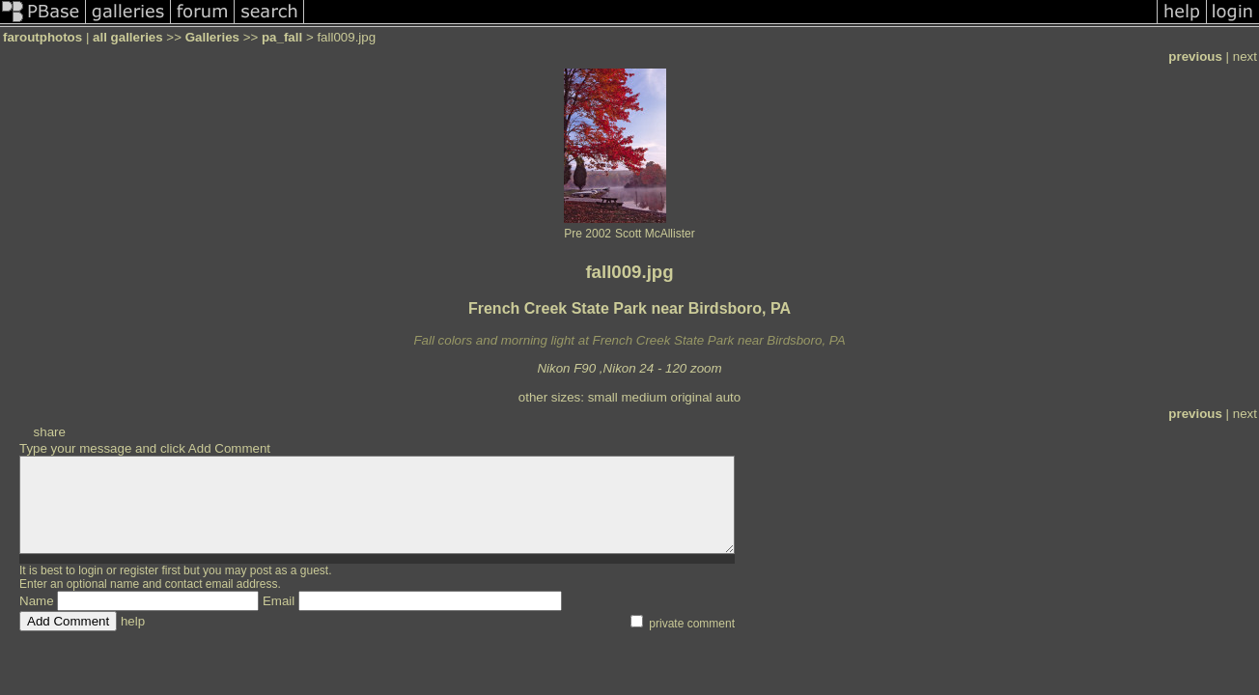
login (90, 570)
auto (728, 397)
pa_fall (282, 37)
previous (1195, 56)
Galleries (212, 37)
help (133, 621)
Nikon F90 (566, 368)
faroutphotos (42, 37)
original (692, 397)
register (139, 570)
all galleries (128, 37)
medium (643, 397)
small (603, 397)
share (50, 432)
